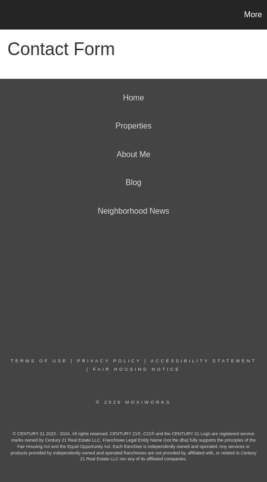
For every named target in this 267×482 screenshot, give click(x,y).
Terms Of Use (39, 360)
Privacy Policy (109, 360)
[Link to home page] (9, 15)
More (253, 14)
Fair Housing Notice (136, 369)
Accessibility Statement (203, 360)
